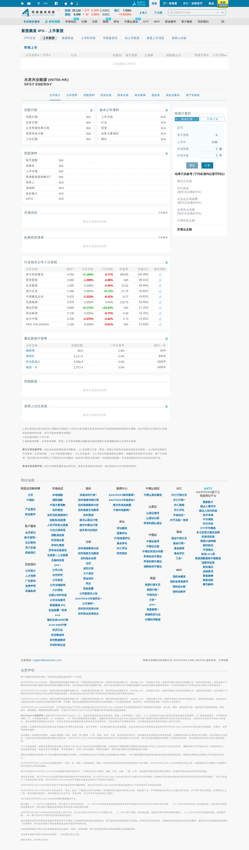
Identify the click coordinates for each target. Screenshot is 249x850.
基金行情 (179, 543)
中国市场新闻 (122, 510)
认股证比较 (152, 518)
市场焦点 (208, 549)
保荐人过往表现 (35, 406)
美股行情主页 (152, 584)
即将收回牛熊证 (153, 556)
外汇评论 (122, 548)
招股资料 (30, 153)
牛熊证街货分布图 (152, 551)
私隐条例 (30, 590)
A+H (57, 615)
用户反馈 (30, 547)
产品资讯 (30, 509)
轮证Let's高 (208, 554)
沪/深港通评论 (122, 538)
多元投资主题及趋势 (208, 532)
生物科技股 (57, 560)
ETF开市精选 (208, 528)
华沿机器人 (33, 361)
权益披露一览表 (58, 610)
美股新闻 (153, 609)
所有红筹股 (57, 545)
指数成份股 (57, 535)
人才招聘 (30, 575)
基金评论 (122, 543)
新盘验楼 (208, 575)
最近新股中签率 (35, 338)
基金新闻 (179, 548)
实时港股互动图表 (88, 510)
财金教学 (30, 514)
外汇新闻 (179, 504)
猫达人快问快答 (208, 510)
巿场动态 (179, 515)
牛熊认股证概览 (153, 494)
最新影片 (208, 502)
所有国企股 (57, 540)
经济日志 (57, 629)
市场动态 (153, 594)
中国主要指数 (57, 504)
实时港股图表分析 (88, 504)
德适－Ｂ (32, 367)
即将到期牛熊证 (153, 561)
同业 (88, 583)
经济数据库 (57, 634)
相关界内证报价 (88, 530)
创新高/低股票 (57, 520)
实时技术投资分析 (88, 608)
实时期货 (57, 510)
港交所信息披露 (122, 504)
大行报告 (57, 590)
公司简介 (30, 570)
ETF (57, 565)
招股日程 (30, 110)
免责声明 (30, 585)
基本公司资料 (109, 110)
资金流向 (88, 578)
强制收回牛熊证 (153, 566)
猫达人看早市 (208, 506)
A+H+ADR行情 (57, 624)
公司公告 (57, 569)
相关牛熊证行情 (88, 525)
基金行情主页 (179, 538)
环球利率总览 (57, 644)
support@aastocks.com (47, 660)
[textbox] (196, 12)
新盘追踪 (208, 580)
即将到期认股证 (153, 523)
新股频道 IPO (57, 605)
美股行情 (153, 589)
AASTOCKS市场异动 (88, 598)
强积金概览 (179, 576)
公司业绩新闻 (57, 585)
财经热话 (208, 545)
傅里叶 (30, 356)
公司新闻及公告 (88, 593)
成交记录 (88, 568)
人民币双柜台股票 (57, 525)
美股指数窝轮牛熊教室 (208, 558)
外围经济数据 (152, 619)
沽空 (88, 563)
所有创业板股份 (58, 550)
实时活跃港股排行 (57, 515)
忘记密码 (30, 542)
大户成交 (88, 573)
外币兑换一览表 (179, 520)
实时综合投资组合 (88, 613)
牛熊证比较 (152, 546)
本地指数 (57, 494)
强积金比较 (179, 586)
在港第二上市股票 (57, 555)
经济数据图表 (57, 639)
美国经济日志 (152, 614)
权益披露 (88, 588)
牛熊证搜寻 (152, 541)
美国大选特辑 (208, 541)
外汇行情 (179, 499)
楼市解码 (208, 584)
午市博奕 (208, 519)
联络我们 (30, 552)
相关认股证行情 (88, 520)
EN (46, 3)
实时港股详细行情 (88, 499)
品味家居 (208, 571)
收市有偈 (208, 515)
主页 (30, 494)
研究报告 (122, 553)
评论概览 (122, 528)
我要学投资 (208, 562)
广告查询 (30, 580)
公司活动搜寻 (57, 600)
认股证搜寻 (152, 513)
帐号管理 (30, 537)
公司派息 (57, 580)
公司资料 (88, 603)
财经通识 (208, 567)
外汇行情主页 (179, 494)
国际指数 (57, 499)
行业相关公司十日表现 (40, 262)
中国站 (30, 499)
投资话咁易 (208, 536)
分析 (152, 599)
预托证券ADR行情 (57, 619)
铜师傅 (30, 350)
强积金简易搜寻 (179, 581)
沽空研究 (57, 574)
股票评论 (122, 533)
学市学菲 (208, 523)
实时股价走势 (88, 558)
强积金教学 (179, 591)
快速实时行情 (88, 494)
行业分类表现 (57, 530)
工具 (179, 558)
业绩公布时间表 (58, 595)
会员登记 (30, 532)
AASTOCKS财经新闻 (122, 494)
